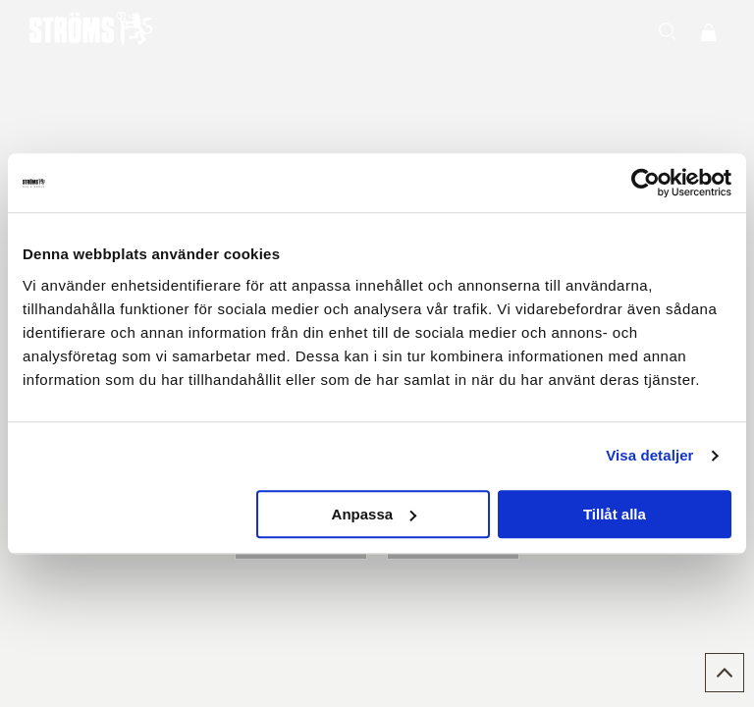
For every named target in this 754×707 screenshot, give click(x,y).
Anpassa (374, 514)
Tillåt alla (614, 514)
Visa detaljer (649, 455)
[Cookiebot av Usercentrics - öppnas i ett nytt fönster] (645, 182)
